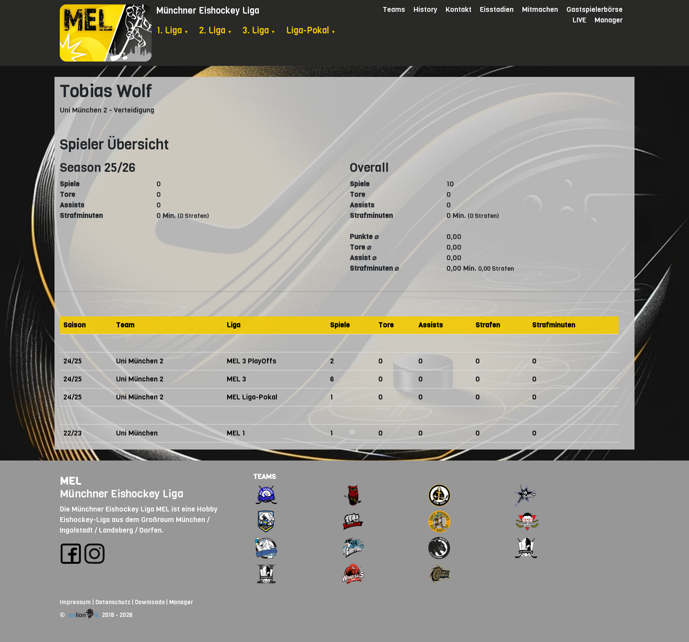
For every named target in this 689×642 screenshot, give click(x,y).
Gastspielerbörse (594, 9)
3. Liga (259, 30)
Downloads (150, 602)
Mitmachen (540, 9)
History (425, 9)
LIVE (579, 20)
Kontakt (458, 9)
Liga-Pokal (311, 30)
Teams (394, 9)
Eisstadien (497, 9)
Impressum (75, 602)
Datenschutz (113, 602)
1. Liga (172, 30)
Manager (609, 20)
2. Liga (215, 30)
